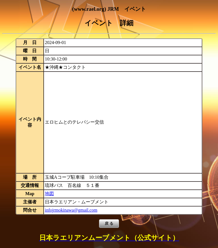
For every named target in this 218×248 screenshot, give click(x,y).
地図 (49, 193)
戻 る (109, 223)
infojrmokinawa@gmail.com (71, 210)
